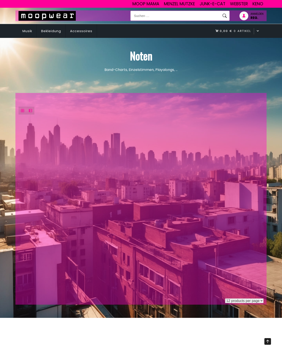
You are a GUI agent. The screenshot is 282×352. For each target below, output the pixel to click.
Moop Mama (145, 4)
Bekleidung (51, 31)
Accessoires (81, 31)
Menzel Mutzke (179, 4)
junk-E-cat (212, 4)
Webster (239, 4)
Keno (257, 4)
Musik (27, 31)
